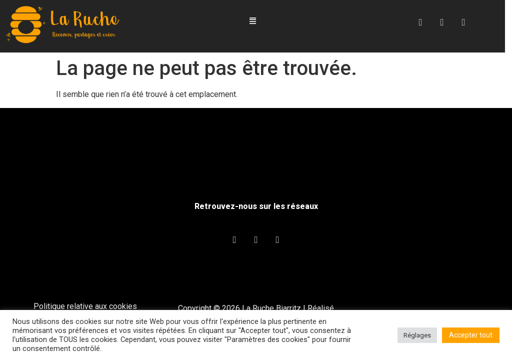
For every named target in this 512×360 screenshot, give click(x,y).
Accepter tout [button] (470, 335)
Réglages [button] (417, 335)
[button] (256, 21)
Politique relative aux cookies (85, 307)
